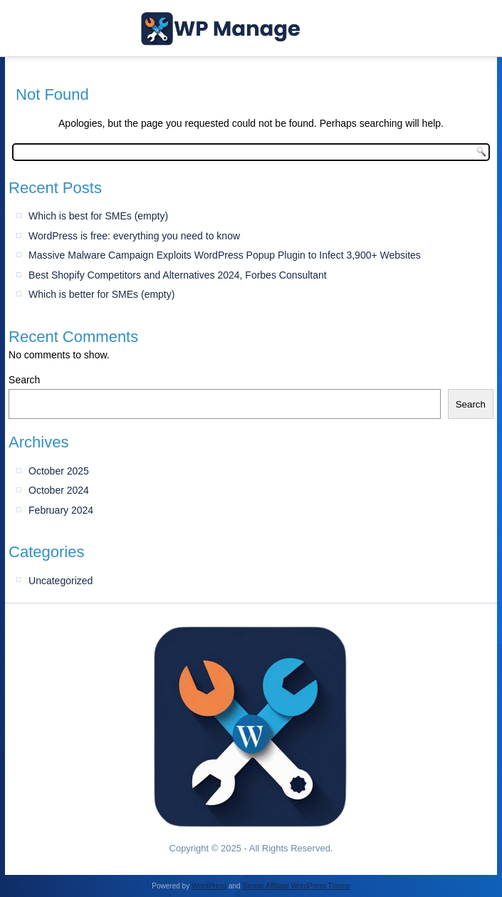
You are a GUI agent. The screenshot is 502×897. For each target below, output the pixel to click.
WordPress (209, 886)
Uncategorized (60, 580)
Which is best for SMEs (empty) (98, 216)
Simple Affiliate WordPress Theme (296, 886)
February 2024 (60, 510)
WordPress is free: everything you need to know (134, 236)
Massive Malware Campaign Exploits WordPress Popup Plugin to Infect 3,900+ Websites (224, 255)
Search (24, 379)
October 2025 (58, 471)
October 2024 (58, 490)
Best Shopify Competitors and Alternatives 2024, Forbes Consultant (177, 275)
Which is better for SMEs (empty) (101, 294)
